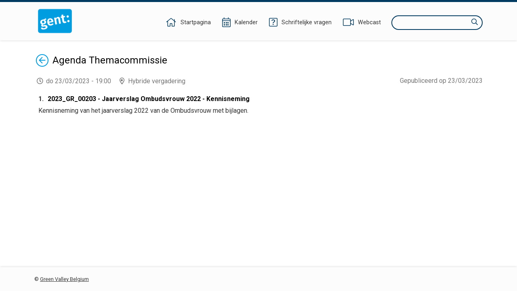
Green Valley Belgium (64, 279)
